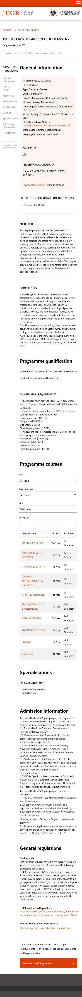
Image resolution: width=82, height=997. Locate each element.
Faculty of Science (33, 184)
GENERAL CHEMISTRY (34, 566)
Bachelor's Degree (28, 30)
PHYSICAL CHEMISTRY (33, 630)
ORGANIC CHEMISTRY (33, 594)
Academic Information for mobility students (46, 125)
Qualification (9, 107)
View (48, 507)
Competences (10, 101)
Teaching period (48, 493)
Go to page (48, 521)
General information (9, 80)
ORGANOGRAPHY (31, 618)
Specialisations (10, 118)
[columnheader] (35, 534)
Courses (7, 112)
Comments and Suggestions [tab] (37, 963)
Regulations (9, 132)
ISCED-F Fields (7, 88)
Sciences (8, 30)
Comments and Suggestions (10, 146)
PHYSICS (26, 642)
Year (48, 478)
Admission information (9, 126)
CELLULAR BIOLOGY (33, 543)
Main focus (8, 95)
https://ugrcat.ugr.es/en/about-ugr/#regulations (45, 928)
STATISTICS (27, 653)
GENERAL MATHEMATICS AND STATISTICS (32, 581)
